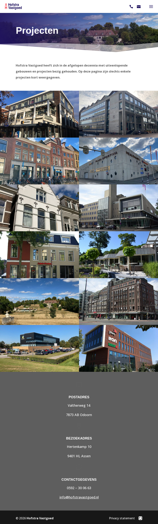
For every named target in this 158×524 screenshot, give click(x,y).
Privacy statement (122, 518)
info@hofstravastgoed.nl (79, 497)
